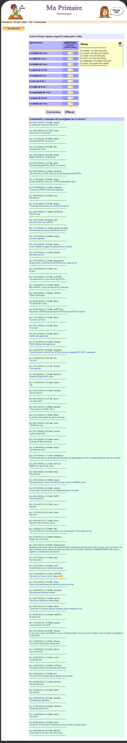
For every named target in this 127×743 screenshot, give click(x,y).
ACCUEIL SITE (14, 29)
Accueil (17, 22)
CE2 (30, 22)
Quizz (24, 22)
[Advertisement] (102, 89)
